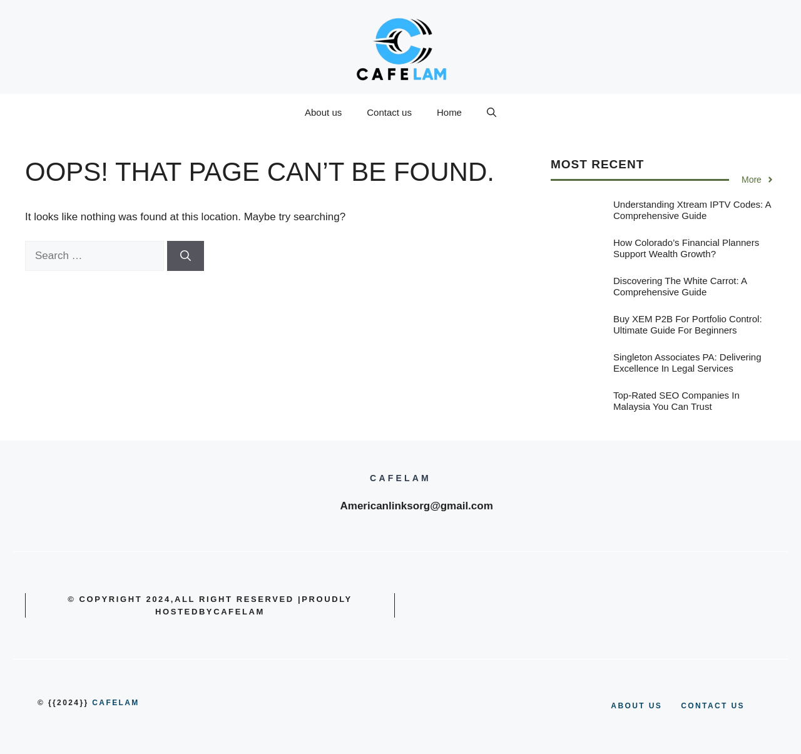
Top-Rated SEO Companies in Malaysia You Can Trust (676, 401)
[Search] (185, 256)
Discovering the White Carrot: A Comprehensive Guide (680, 286)
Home (449, 112)
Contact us (389, 112)
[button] (491, 112)
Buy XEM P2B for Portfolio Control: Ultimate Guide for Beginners (687, 324)
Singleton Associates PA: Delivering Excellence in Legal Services (687, 363)
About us (323, 112)
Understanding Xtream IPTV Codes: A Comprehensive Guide (692, 210)
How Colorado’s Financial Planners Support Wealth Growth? (686, 248)
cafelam (115, 702)
